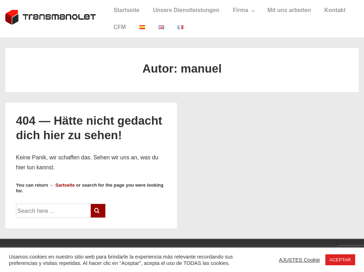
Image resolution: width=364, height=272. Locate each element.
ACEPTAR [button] (340, 259)
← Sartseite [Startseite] (62, 185)
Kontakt (335, 10)
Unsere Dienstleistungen (186, 10)
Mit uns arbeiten (289, 10)
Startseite (126, 10)
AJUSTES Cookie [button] (299, 260)
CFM (119, 27)
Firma (245, 10)
